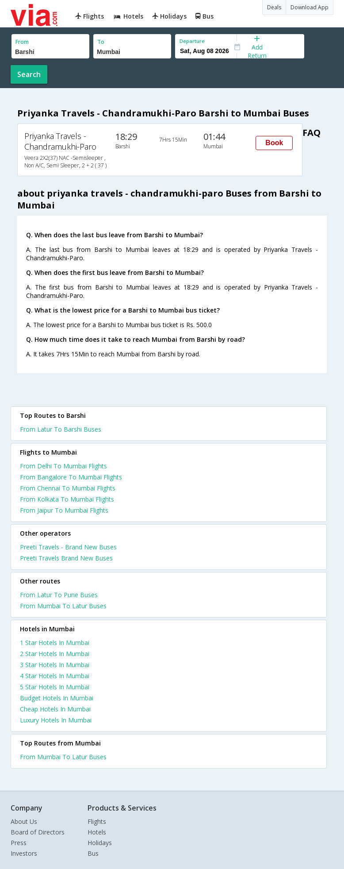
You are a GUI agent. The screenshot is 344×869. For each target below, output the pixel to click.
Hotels (97, 832)
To (100, 42)
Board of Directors (38, 832)
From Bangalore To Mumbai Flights (71, 477)
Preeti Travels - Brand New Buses (68, 547)
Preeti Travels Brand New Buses (66, 558)
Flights (97, 821)
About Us (24, 821)
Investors (24, 853)
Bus (93, 853)
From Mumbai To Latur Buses (63, 606)
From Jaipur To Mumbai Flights (64, 510)
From (22, 42)
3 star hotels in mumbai (54, 664)
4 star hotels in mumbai (54, 676)
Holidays (100, 842)
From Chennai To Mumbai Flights (67, 488)
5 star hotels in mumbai (54, 687)
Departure (192, 41)
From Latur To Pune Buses (59, 595)
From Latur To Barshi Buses (60, 429)
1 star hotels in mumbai (54, 642)
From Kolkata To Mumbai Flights (67, 499)
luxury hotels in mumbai (56, 720)
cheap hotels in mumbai (55, 709)
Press (19, 842)
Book (274, 143)
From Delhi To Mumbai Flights (63, 466)
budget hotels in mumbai (56, 698)
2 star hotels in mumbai (54, 653)
